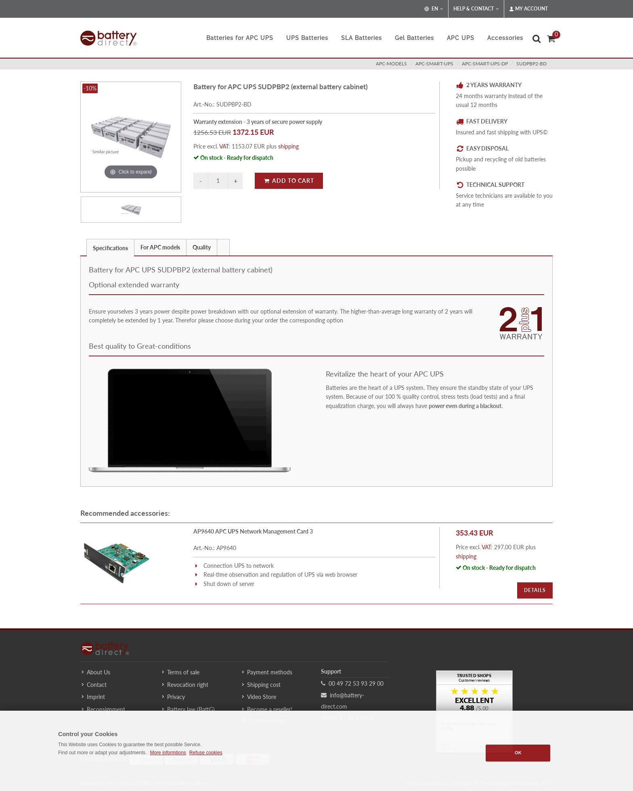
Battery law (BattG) (191, 709)
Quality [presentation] (202, 247)
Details (535, 590)
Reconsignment (106, 709)
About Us (98, 672)
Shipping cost (264, 684)
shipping (288, 146)
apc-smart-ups (434, 64)
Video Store (261, 696)
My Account (528, 9)
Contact (97, 684)
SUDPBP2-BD (531, 64)
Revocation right (187, 684)
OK (518, 752)
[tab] (110, 247)
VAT (223, 146)
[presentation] (223, 247)
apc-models (391, 64)
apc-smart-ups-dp (485, 64)
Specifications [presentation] (110, 248)
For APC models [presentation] (160, 247)
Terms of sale (183, 672)
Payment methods (269, 672)
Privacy (176, 696)
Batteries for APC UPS (239, 38)
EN (433, 9)
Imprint (96, 696)
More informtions (168, 752)
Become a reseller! (269, 709)
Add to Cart (289, 180)
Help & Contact (476, 9)
